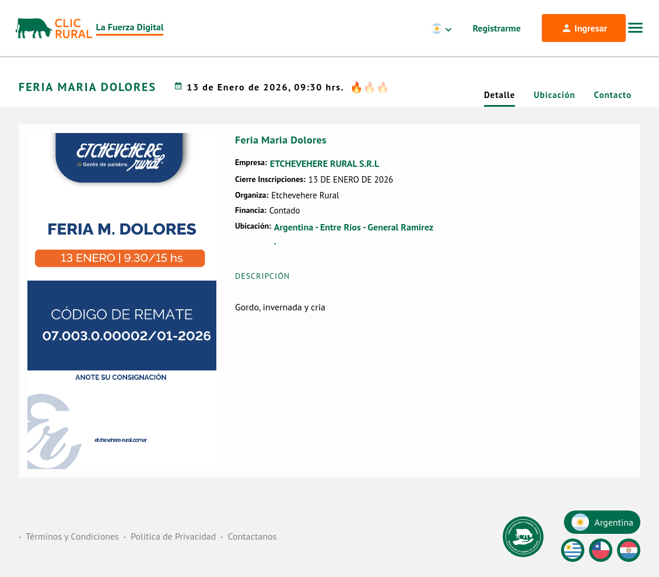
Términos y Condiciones (72, 536)
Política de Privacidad (173, 536)
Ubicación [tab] (554, 94)
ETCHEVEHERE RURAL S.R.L (324, 163)
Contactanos (251, 536)
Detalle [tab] (499, 94)
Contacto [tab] (613, 94)
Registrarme (497, 28)
